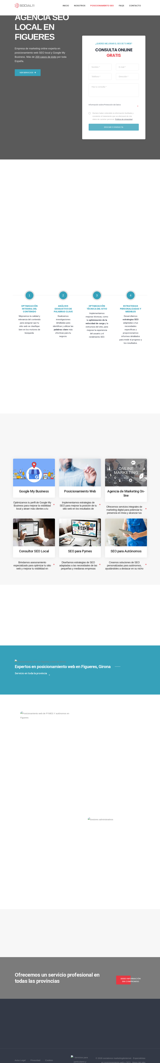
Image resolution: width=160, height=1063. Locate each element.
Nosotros (79, 5)
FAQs (121, 5)
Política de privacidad (124, 109)
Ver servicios (28, 576)
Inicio (66, 5)
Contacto (135, 5)
